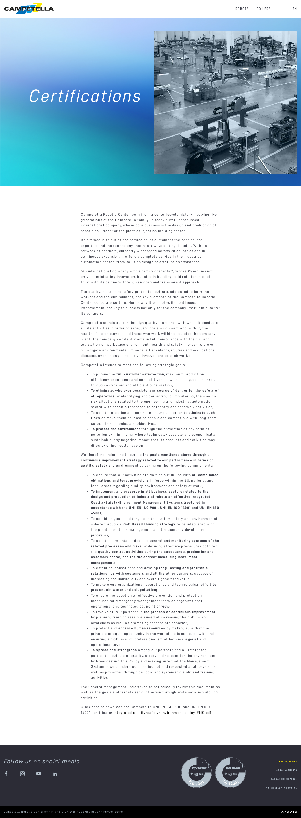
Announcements (286, 770)
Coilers (264, 9)
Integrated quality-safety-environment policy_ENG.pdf (162, 712)
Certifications (287, 761)
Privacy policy (113, 811)
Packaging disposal (284, 779)
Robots (242, 9)
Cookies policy (90, 811)
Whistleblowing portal (281, 787)
